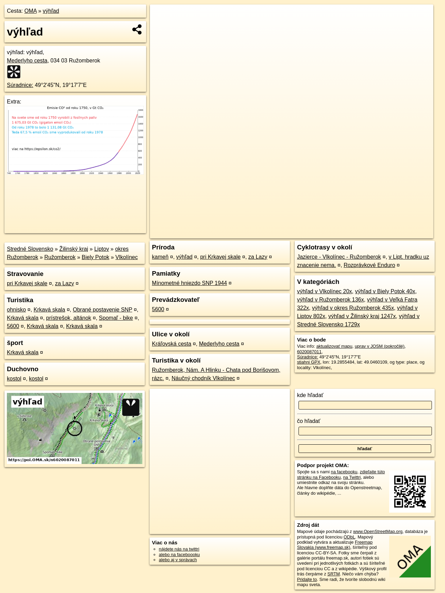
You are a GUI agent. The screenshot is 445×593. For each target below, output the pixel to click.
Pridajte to (307, 579)
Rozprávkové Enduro (369, 265)
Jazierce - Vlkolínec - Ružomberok (339, 257)
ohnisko (16, 310)
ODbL (349, 537)
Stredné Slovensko (30, 249)
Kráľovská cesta (171, 344)
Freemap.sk (350, 233)
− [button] (162, 27)
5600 (13, 326)
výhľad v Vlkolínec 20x (324, 291)
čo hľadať (309, 421)
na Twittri (352, 477)
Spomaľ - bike (116, 318)
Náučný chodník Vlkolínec (203, 378)
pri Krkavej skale (27, 283)
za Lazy (64, 283)
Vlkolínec (126, 257)
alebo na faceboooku (179, 554)
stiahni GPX (309, 362)
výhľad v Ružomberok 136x (330, 300)
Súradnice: (20, 85)
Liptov (101, 249)
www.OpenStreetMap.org (378, 531)
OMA (30, 11)
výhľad (51, 11)
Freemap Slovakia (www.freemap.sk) (335, 545)
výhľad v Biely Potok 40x (385, 291)
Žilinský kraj (73, 249)
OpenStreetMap (314, 233)
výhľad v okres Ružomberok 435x (353, 308)
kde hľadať (310, 395)
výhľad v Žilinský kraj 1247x (362, 316)
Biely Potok (95, 257)
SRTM (333, 573)
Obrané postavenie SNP (102, 310)
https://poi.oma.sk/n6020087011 (402, 233)
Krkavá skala (49, 310)
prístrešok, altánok (68, 318)
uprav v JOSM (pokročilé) (379, 346)
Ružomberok (60, 257)
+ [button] (162, 16)
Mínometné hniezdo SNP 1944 (189, 283)
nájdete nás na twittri (179, 549)
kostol (14, 379)
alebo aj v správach (178, 559)
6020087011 (309, 351)
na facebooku (344, 471)
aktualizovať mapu (334, 346)
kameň (160, 257)
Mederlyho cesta (27, 60)
